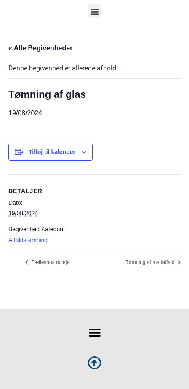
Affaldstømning (28, 240)
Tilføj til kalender (52, 152)
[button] (94, 11)
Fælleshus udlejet (50, 262)
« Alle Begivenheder (40, 48)
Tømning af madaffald (150, 262)
